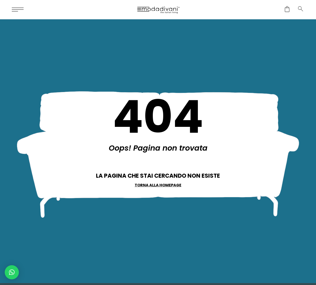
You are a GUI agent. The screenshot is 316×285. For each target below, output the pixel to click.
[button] (12, 272)
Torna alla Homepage (158, 185)
